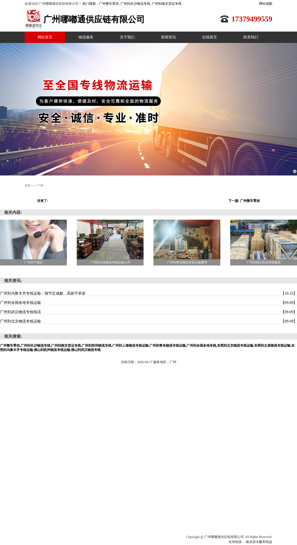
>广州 (39, 185)
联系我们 (250, 37)
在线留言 (209, 37)
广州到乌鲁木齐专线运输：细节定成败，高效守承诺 (148, 293)
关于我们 (127, 37)
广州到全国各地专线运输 (148, 302)
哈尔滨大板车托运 (259, 542)
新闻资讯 (168, 37)
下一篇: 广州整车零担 (244, 201)
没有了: (42, 201)
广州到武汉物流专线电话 (148, 311)
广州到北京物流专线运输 (148, 321)
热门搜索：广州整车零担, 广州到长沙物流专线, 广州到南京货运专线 (132, 3)
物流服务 (86, 37)
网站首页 (45, 37)
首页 (28, 185)
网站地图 (265, 3)
